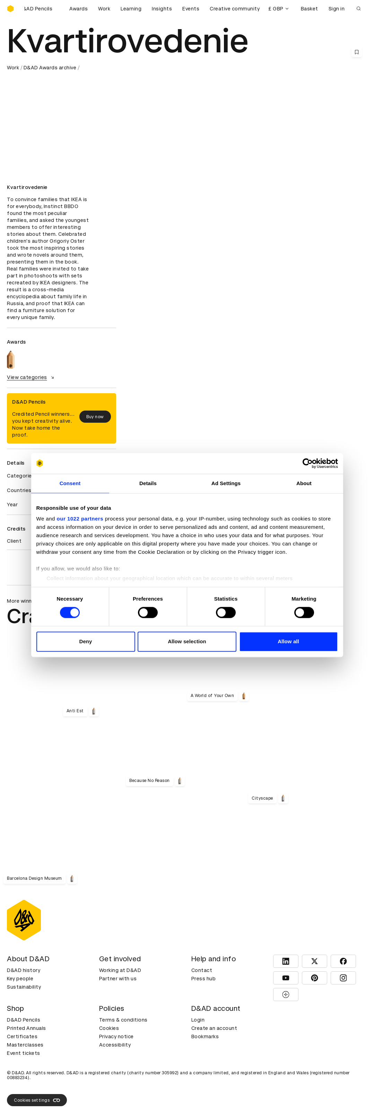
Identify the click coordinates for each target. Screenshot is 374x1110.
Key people (20, 978)
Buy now (95, 416)
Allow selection (187, 641)
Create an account (214, 1028)
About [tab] (304, 483)
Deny (85, 641)
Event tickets (23, 1053)
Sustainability (24, 987)
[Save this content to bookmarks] (356, 52)
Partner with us (118, 978)
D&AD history (23, 970)
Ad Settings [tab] (226, 483)
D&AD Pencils (23, 1020)
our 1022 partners (80, 519)
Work (104, 8)
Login (198, 1020)
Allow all (288, 641)
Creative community (235, 8)
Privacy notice (116, 1036)
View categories (31, 377)
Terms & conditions (123, 1020)
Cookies (109, 1028)
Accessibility (115, 1045)
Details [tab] (148, 483)
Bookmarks (205, 1036)
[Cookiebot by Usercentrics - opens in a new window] (307, 463)
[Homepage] (10, 8)
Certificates (22, 1036)
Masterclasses (25, 1045)
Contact (201, 970)
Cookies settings (37, 1100)
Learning (131, 8)
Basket (309, 8)
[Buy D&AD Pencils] (41, 8)
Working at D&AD (120, 970)
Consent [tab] (70, 483)
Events (190, 8)
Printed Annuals (26, 1028)
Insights (162, 8)
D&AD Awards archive (50, 67)
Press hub (203, 978)
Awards (78, 8)
